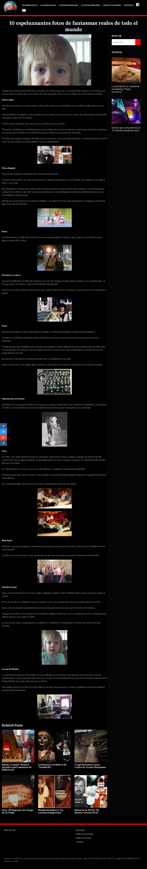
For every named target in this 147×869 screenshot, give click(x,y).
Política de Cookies (83, 838)
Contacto (128, 5)
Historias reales (30, 5)
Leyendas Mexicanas (68, 5)
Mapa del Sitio (10, 830)
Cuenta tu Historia (112, 5)
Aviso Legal (80, 830)
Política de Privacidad (84, 834)
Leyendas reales (48, 5)
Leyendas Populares (90, 5)
